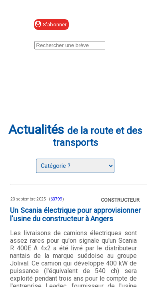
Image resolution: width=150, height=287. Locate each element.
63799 (56, 199)
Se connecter (106, 25)
